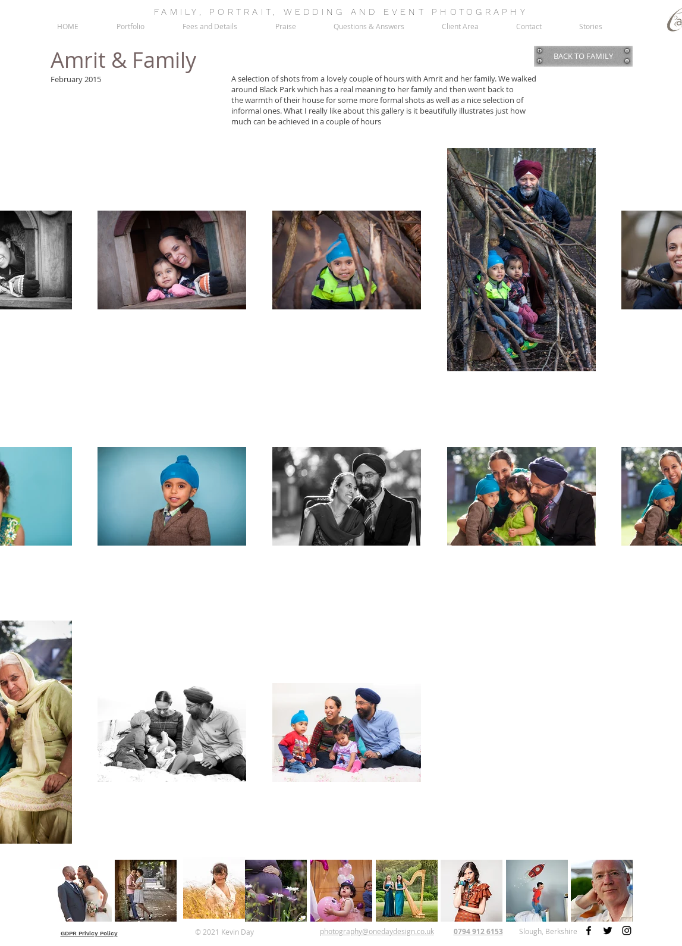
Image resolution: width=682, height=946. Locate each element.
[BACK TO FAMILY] (583, 56)
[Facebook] (589, 930)
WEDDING (314, 12)
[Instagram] (627, 930)
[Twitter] (608, 930)
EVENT (405, 12)
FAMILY (176, 12)
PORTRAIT (241, 12)
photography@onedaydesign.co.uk (377, 931)
